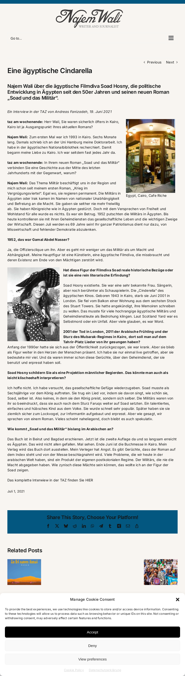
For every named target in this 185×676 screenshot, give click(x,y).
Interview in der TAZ (30, 111)
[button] (177, 599)
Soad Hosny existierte (81, 285)
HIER (89, 480)
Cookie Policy (74, 670)
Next (170, 62)
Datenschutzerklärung (105, 670)
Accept (92, 632)
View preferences (92, 659)
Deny (92, 646)
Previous (154, 62)
